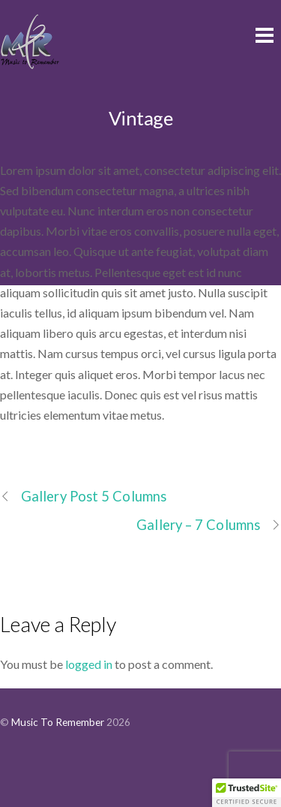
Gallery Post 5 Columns (83, 496)
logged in (88, 664)
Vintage (140, 118)
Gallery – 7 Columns (208, 525)
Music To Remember (57, 722)
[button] (246, 792)
